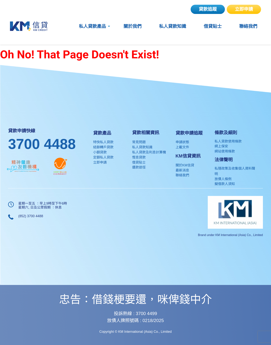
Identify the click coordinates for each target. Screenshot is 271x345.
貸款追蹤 (208, 9)
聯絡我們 (248, 26)
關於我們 (132, 26)
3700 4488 (42, 144)
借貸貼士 (213, 26)
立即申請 (244, 9)
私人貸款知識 (172, 26)
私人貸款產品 (92, 26)
